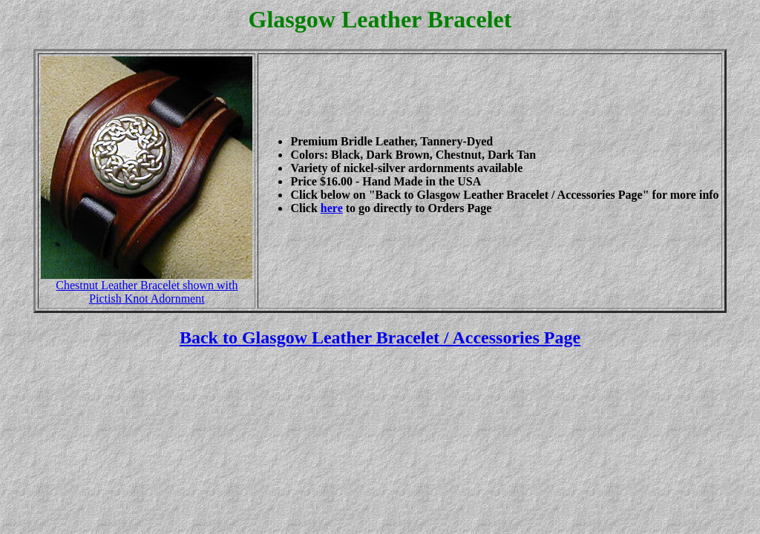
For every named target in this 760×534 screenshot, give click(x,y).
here (332, 208)
